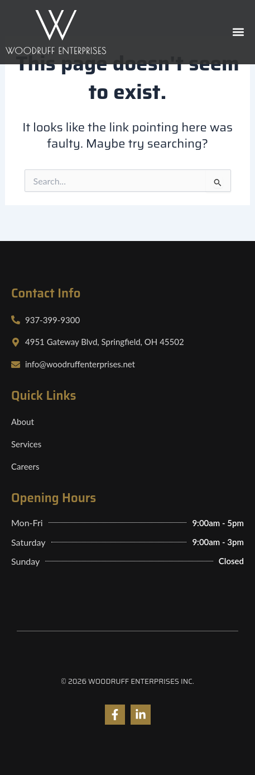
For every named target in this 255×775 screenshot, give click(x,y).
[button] (238, 32)
